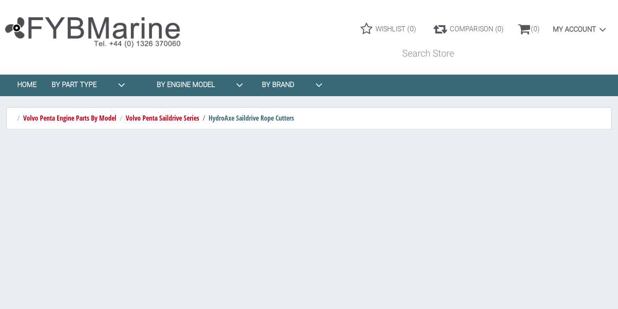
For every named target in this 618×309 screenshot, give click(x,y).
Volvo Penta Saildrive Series (162, 118)
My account (574, 29)
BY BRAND (292, 85)
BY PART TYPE (88, 85)
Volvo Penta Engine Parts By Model (69, 118)
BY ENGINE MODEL (200, 85)
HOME (26, 85)
